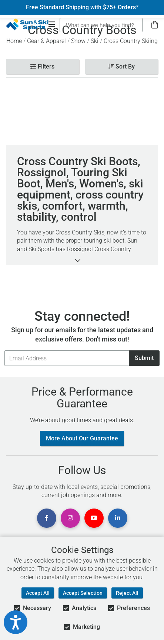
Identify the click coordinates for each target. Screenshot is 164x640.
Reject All (127, 593)
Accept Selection (83, 593)
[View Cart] (154, 25)
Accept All (38, 593)
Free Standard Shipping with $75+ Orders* (82, 7)
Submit (144, 357)
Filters (42, 66)
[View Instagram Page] (70, 518)
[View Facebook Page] (46, 518)
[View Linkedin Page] (117, 518)
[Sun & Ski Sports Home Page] (27, 24)
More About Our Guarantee (82, 438)
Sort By (121, 66)
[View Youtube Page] (94, 518)
